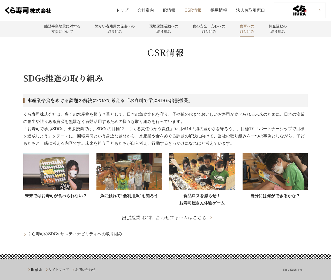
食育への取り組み (247, 29)
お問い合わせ (85, 269)
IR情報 (169, 10)
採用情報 (218, 10)
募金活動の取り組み (278, 29)
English (36, 269)
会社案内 (145, 10)
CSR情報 (192, 10)
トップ (122, 10)
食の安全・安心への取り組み (209, 29)
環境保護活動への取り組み (163, 29)
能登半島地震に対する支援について (62, 29)
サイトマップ (59, 269)
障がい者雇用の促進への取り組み (115, 29)
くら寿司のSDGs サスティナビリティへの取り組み (74, 234)
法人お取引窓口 (250, 10)
